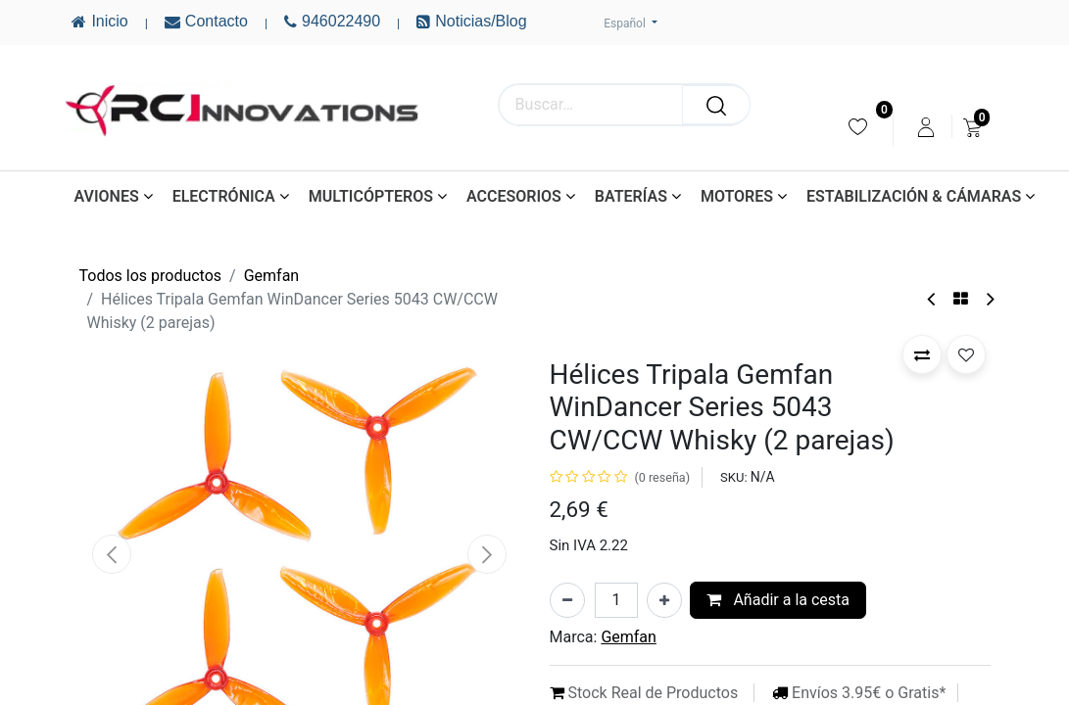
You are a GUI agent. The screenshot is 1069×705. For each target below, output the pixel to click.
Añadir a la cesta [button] (778, 599)
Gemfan (272, 275)
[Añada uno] (664, 600)
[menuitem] (858, 127)
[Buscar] (716, 104)
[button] (112, 554)
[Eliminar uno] (567, 600)
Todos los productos (150, 275)
